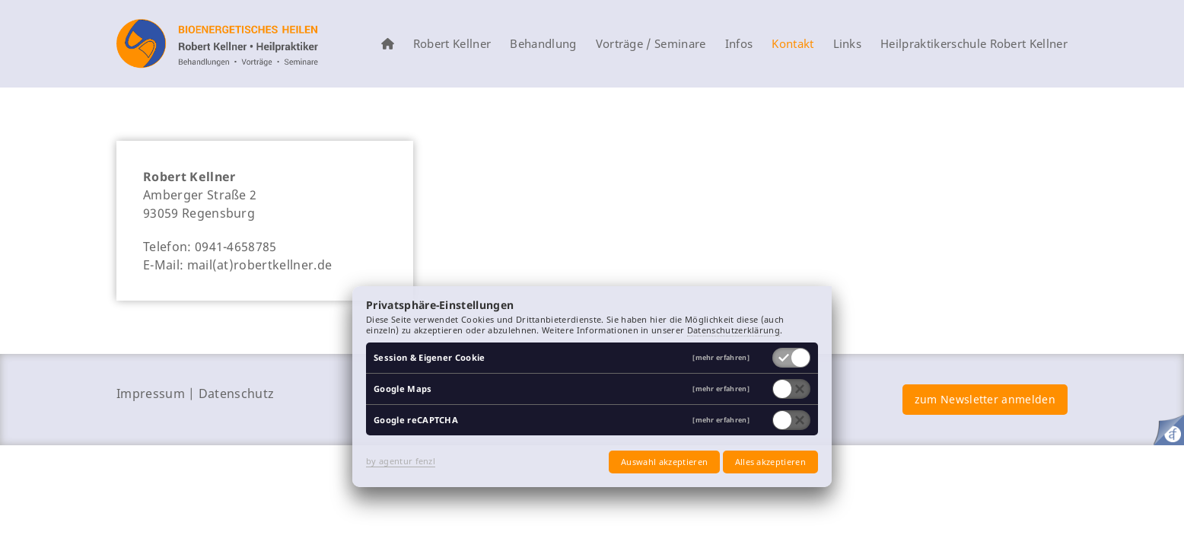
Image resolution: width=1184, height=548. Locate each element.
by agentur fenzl (400, 461)
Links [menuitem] (847, 43)
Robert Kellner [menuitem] (452, 43)
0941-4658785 (236, 246)
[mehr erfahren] (721, 358)
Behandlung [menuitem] (543, 43)
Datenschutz (237, 393)
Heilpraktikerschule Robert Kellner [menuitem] (974, 43)
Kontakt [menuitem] (792, 43)
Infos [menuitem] (739, 43)
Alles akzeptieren (770, 461)
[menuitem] (387, 43)
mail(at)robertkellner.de (260, 264)
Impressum (150, 393)
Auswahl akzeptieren (664, 461)
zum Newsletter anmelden (985, 399)
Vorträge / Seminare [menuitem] (651, 43)
